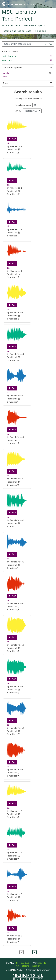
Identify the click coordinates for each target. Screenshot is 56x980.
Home (5, 25)
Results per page (23, 105)
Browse (15, 25)
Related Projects (34, 25)
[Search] (23, 44)
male (4, 76)
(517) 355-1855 (22, 963)
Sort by (17, 111)
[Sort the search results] (32, 111)
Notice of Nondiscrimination (28, 966)
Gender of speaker (12, 67)
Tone (5, 83)
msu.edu (42, 963)
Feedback (41, 31)
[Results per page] (36, 105)
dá (8, 185)
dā (8, 143)
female (5, 73)
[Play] (12, 139)
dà (8, 268)
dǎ (8, 226)
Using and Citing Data (17, 31)
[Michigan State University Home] (20, 4)
